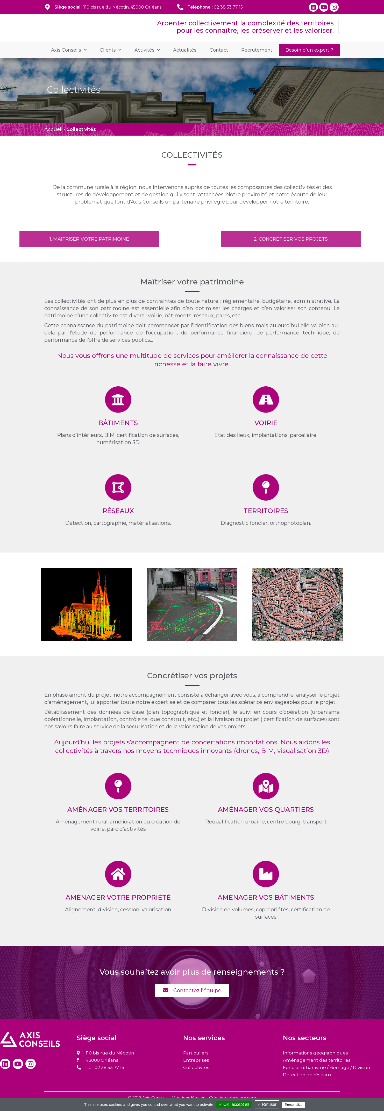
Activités (147, 57)
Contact (219, 57)
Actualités (184, 57)
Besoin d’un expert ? (309, 57)
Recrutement (256, 57)
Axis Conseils (69, 57)
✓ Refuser (267, 1104)
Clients (110, 57)
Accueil (53, 136)
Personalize (293, 1105)
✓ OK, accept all (234, 1104)
